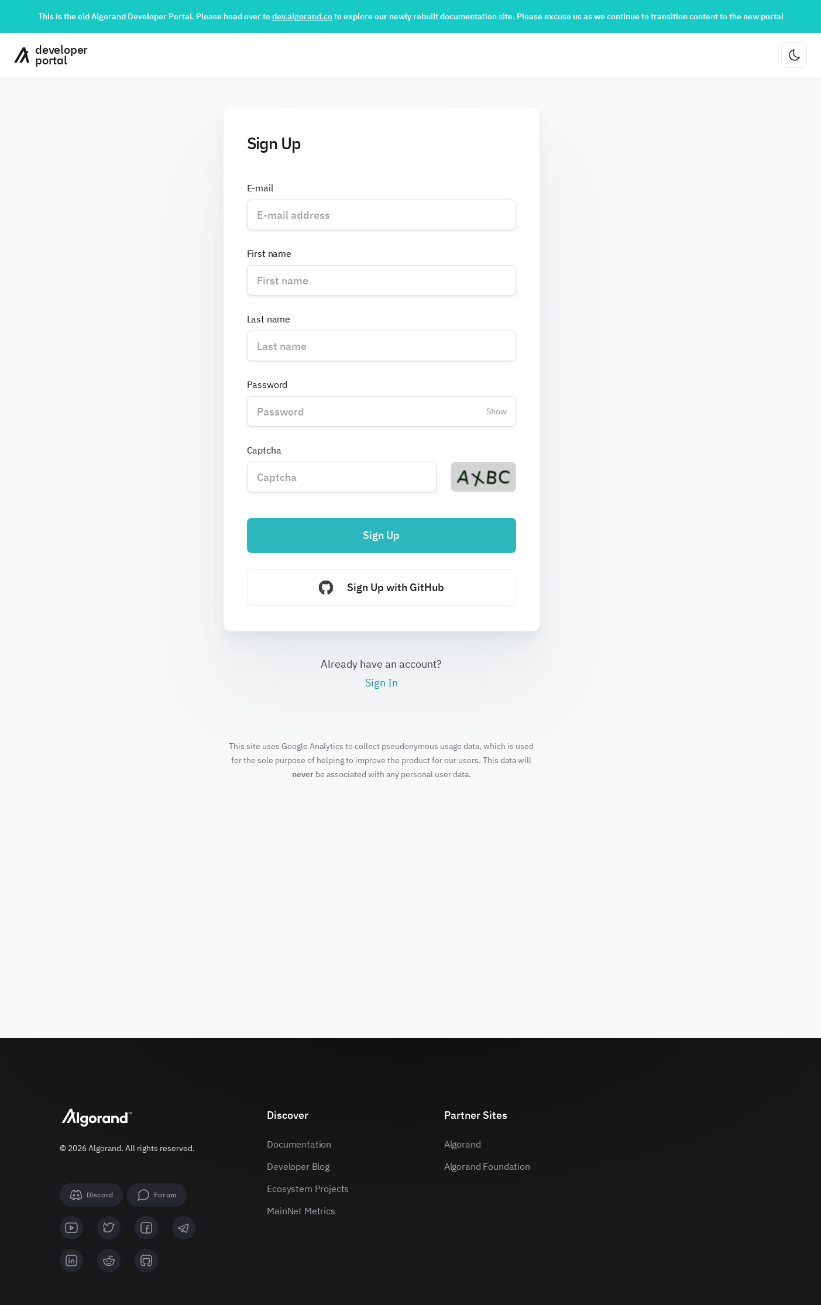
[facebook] (146, 1227)
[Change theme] (794, 55)
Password (267, 384)
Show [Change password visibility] (496, 411)
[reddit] (109, 1260)
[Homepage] (46, 55)
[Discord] (91, 1195)
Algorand (462, 1144)
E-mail (260, 188)
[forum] (157, 1195)
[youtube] (71, 1227)
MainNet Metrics (301, 1211)
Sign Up (381, 535)
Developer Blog (298, 1166)
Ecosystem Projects (308, 1188)
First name (269, 253)
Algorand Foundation (487, 1166)
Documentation (299, 1144)
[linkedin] (71, 1260)
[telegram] (183, 1227)
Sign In (381, 682)
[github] (146, 1260)
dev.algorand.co (302, 16)
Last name (269, 319)
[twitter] (109, 1227)
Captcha (264, 450)
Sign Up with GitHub (381, 588)
